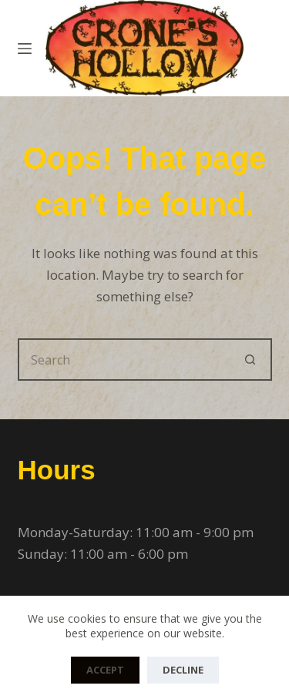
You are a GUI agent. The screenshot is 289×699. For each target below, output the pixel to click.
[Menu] (25, 48)
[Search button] (251, 359)
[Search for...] (124, 359)
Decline (183, 670)
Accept (105, 670)
